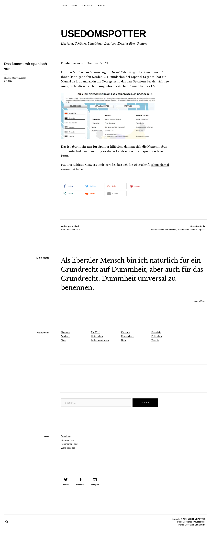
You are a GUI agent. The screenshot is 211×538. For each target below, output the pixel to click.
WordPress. (200, 526)
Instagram (95, 489)
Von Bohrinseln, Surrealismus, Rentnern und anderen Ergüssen (178, 232)
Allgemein (65, 337)
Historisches (97, 341)
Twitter (66, 489)
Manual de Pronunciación (79, 81)
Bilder (63, 344)
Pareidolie (156, 337)
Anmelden (66, 440)
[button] (72, 191)
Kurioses (125, 337)
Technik (155, 344)
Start (64, 5)
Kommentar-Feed (69, 448)
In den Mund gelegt (100, 344)
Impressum (87, 5)
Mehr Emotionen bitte (70, 232)
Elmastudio (200, 529)
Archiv (74, 5)
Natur (124, 344)
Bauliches (65, 341)
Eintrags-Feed (67, 444)
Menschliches (127, 341)
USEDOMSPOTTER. (197, 524)
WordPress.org (68, 452)
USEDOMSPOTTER (120, 32)
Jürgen (23, 78)
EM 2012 (8, 81)
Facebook (80, 489)
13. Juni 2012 (10, 78)
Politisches (156, 341)
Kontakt (101, 5)
